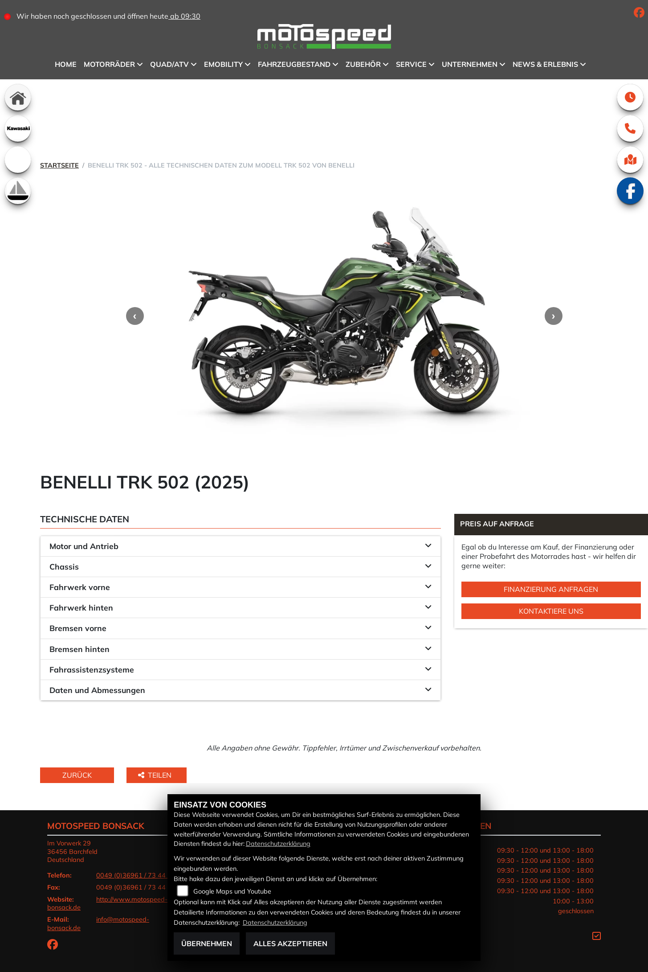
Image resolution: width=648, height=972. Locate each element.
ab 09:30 (184, 16)
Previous (135, 316)
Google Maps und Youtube (232, 891)
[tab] (240, 546)
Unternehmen (469, 64)
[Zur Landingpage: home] (17, 97)
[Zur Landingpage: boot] (17, 190)
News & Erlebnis (545, 64)
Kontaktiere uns (551, 611)
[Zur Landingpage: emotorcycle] (17, 159)
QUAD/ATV (169, 64)
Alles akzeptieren (290, 943)
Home (66, 64)
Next (553, 316)
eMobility (223, 64)
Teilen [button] (155, 775)
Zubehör (363, 64)
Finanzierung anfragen (551, 589)
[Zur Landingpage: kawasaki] (17, 128)
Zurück (77, 775)
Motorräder (109, 64)
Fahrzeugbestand (294, 64)
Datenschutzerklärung (278, 844)
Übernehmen (206, 943)
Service (411, 64)
